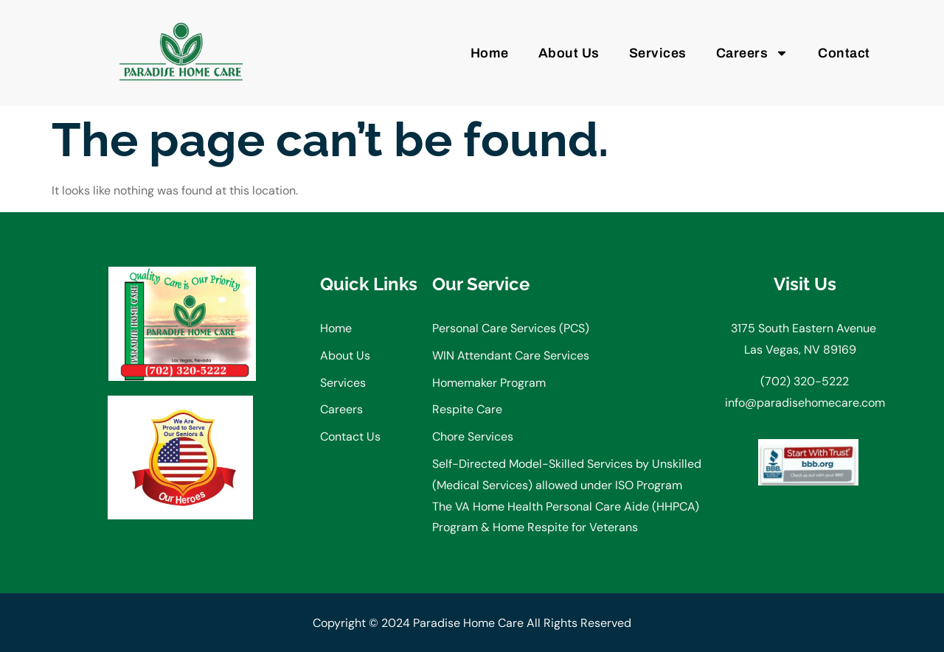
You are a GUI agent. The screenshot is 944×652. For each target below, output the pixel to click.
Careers (752, 53)
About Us (569, 53)
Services (658, 53)
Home (490, 53)
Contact (844, 53)
